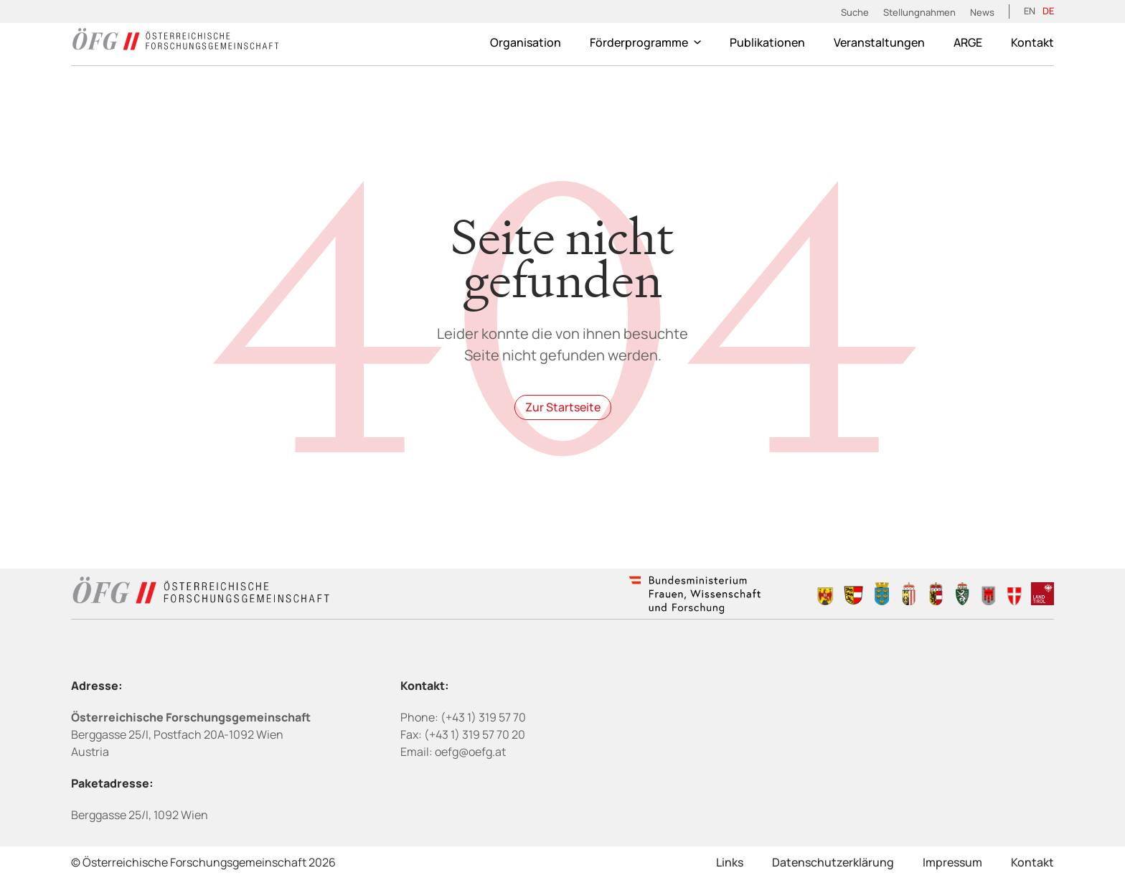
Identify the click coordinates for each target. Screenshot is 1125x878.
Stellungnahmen (919, 12)
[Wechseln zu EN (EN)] (1029, 11)
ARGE (968, 42)
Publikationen (767, 42)
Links (729, 862)
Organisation (525, 42)
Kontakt (1032, 42)
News (982, 12)
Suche (855, 12)
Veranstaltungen (879, 42)
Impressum (952, 862)
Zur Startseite (563, 407)
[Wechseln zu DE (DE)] (1048, 11)
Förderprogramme (645, 42)
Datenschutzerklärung (833, 862)
